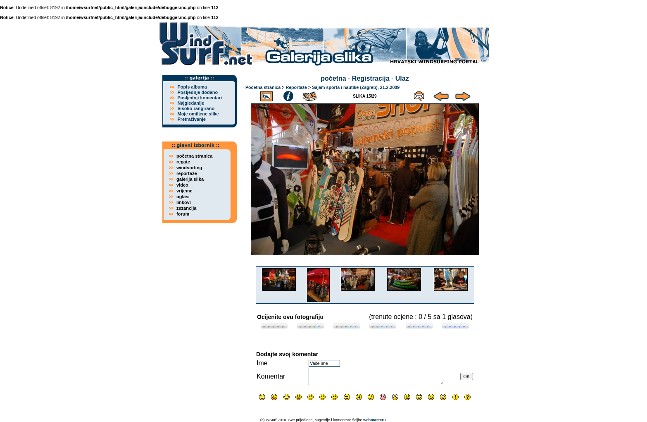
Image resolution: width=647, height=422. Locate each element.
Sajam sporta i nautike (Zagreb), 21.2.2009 (356, 87)
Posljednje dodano (197, 92)
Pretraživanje (191, 119)
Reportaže (296, 87)
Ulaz (402, 78)
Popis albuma (192, 86)
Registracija (371, 78)
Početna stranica (263, 87)
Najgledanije (190, 103)
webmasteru (374, 420)
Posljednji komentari (199, 97)
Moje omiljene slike (198, 113)
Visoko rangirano (195, 108)
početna (333, 78)
